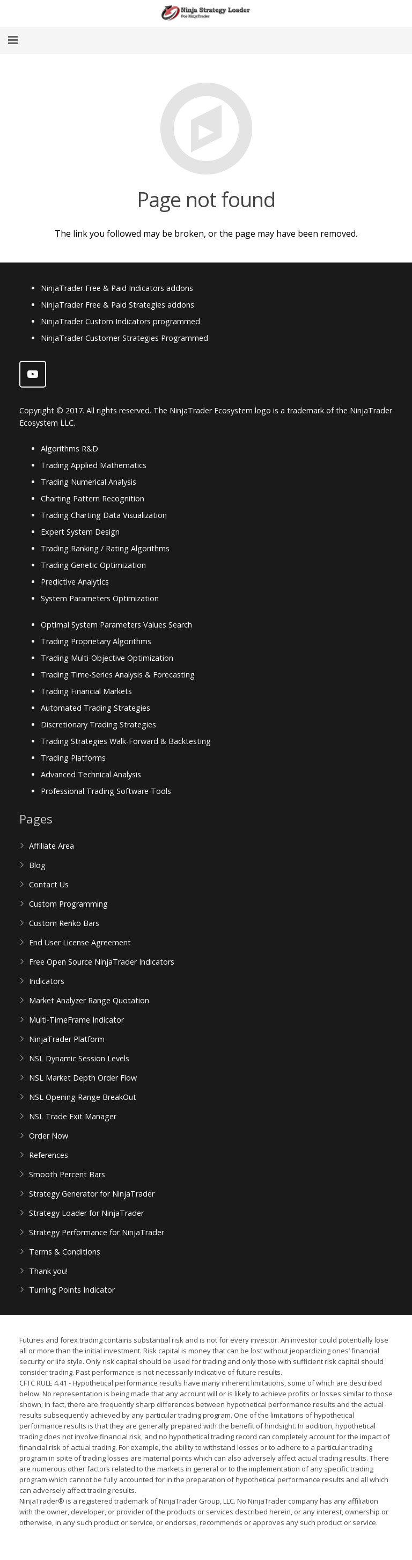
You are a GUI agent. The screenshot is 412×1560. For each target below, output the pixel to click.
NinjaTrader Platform (67, 1039)
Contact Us (49, 884)
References (48, 1155)
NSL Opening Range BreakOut (82, 1097)
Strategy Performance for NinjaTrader (96, 1232)
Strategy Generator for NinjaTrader (91, 1194)
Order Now (48, 1136)
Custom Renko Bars (64, 923)
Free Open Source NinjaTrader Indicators (101, 962)
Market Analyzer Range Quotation (89, 1000)
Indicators (46, 981)
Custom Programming (68, 904)
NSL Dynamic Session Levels (79, 1058)
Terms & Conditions (64, 1251)
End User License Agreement (80, 942)
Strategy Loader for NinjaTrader (86, 1213)
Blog (37, 865)
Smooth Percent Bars (67, 1174)
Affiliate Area (51, 846)
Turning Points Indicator (72, 1290)
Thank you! (48, 1271)
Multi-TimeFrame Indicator (76, 1020)
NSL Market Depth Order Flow (83, 1078)
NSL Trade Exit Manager (72, 1116)
